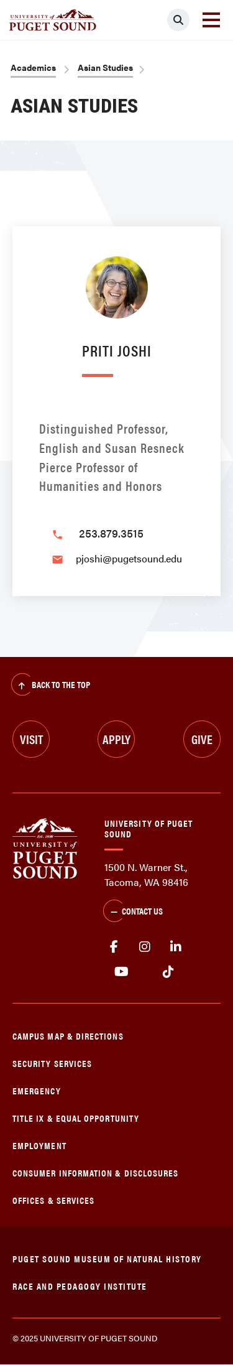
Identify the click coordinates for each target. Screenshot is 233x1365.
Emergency (36, 1090)
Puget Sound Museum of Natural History (107, 1258)
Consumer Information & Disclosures (95, 1172)
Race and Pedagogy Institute (79, 1285)
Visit (31, 739)
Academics (33, 67)
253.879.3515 (111, 533)
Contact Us (133, 912)
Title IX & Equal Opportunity (75, 1117)
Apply (116, 739)
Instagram (144, 947)
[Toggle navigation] (211, 19)
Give (201, 739)
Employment (39, 1145)
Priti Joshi (117, 350)
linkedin (176, 947)
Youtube (121, 972)
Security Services (52, 1062)
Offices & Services (53, 1199)
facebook (113, 947)
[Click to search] (178, 20)
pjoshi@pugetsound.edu (129, 558)
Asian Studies (105, 67)
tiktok (168, 972)
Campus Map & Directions (68, 1035)
